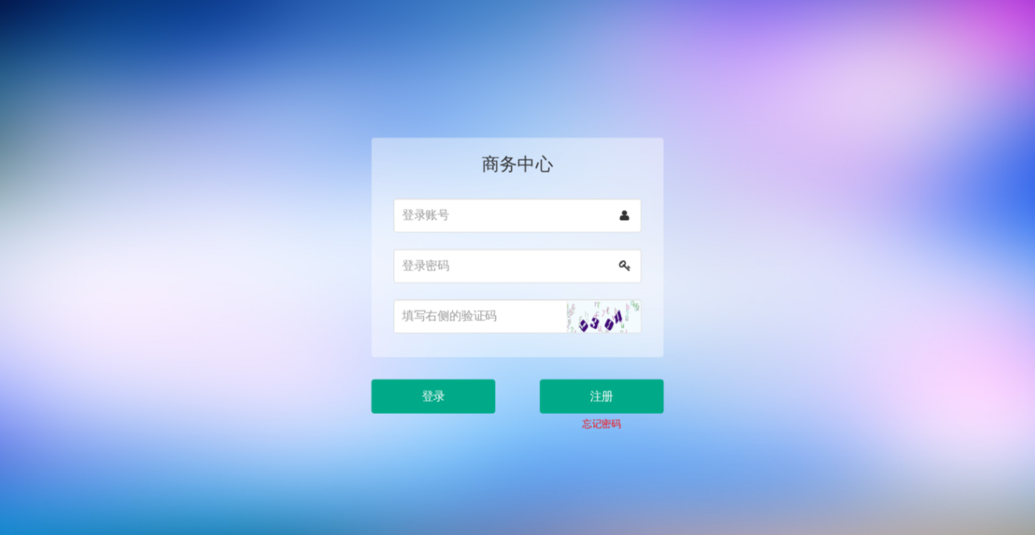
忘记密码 (597, 414)
